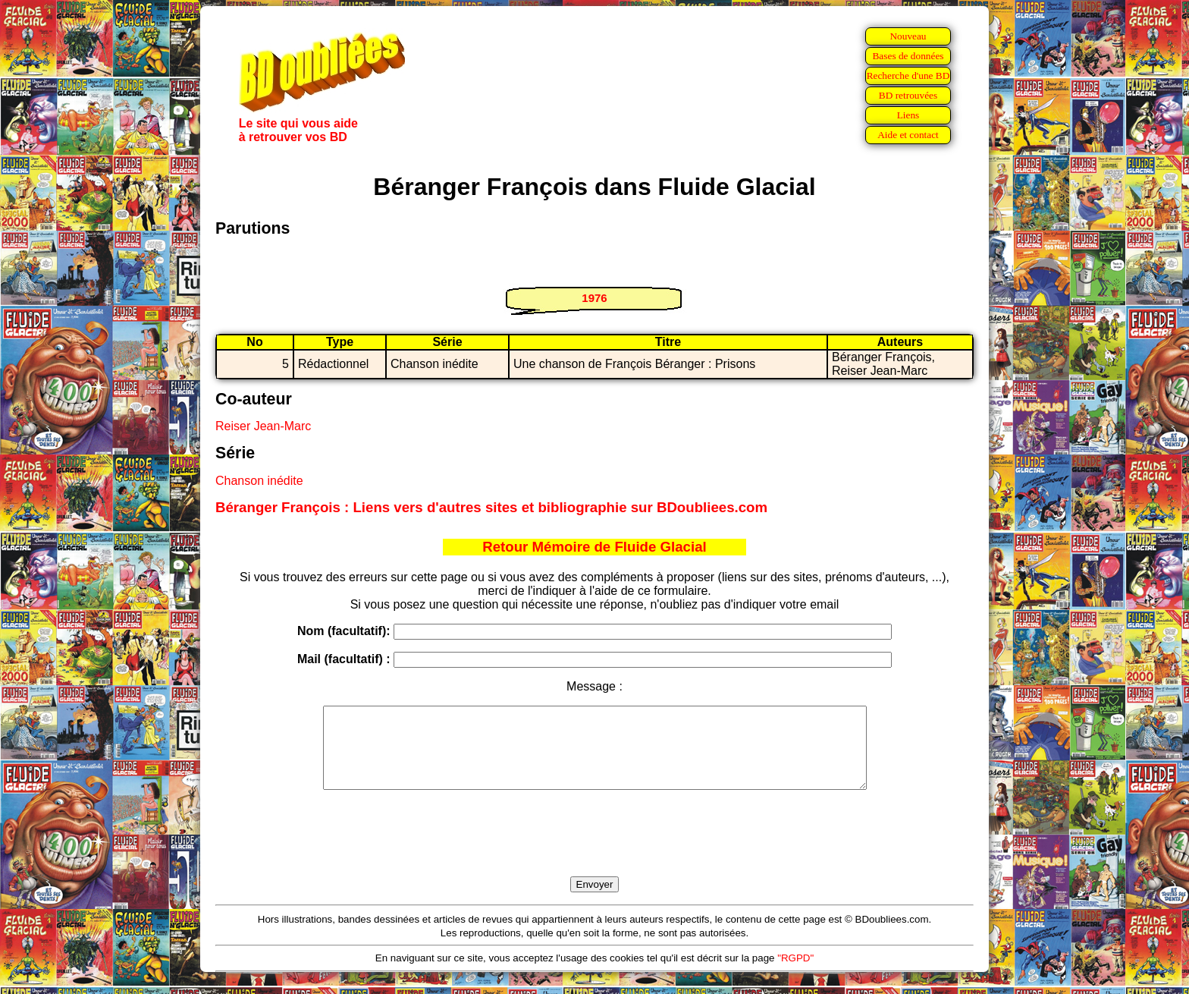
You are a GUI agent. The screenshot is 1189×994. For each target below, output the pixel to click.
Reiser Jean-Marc (263, 426)
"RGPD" (795, 974)
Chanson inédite (259, 480)
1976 (594, 297)
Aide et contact (908, 134)
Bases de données (907, 55)
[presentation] (594, 850)
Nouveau (907, 36)
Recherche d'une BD (908, 75)
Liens (908, 115)
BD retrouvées (908, 95)
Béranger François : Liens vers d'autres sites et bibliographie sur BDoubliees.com (491, 507)
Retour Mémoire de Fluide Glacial (594, 547)
